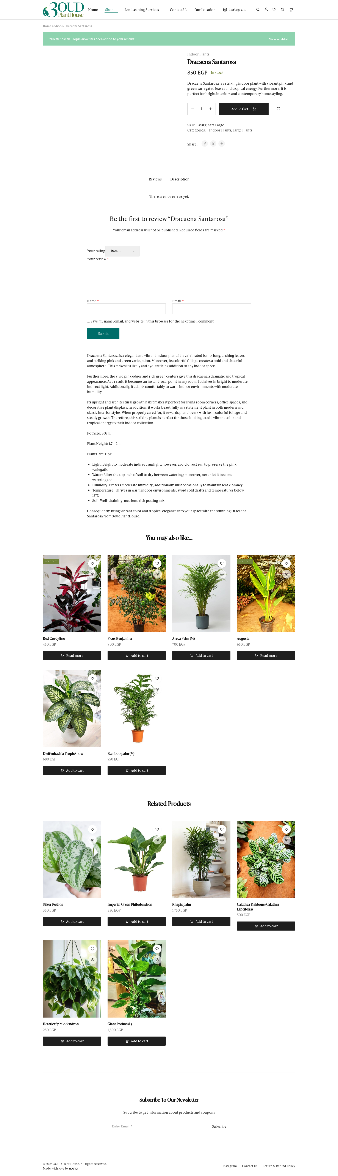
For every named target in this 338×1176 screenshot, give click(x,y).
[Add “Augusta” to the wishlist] (286, 563)
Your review (98, 258)
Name (93, 300)
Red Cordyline (54, 638)
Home (93, 9)
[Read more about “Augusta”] (266, 655)
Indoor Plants (198, 54)
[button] (137, 655)
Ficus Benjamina (120, 638)
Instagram (230, 1167)
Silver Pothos (53, 905)
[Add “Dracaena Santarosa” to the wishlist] (281, 108)
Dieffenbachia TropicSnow (63, 753)
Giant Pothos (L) (120, 1024)
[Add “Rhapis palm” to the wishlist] (222, 829)
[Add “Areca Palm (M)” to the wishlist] (222, 563)
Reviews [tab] (155, 179)
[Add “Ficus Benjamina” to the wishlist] (157, 563)
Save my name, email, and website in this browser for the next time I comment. (152, 321)
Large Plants (242, 130)
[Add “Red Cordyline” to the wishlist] (92, 563)
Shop (58, 26)
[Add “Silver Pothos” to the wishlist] (92, 829)
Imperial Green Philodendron (130, 905)
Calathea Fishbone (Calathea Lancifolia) (258, 907)
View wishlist (279, 39)
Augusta (243, 638)
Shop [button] (109, 9)
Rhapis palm (181, 905)
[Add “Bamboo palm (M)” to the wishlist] (157, 678)
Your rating (96, 250)
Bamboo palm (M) (121, 753)
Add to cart (244, 108)
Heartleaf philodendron (61, 1024)
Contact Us (178, 9)
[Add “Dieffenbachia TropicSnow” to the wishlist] (92, 678)
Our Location (205, 9)
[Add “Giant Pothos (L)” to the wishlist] (157, 949)
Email (178, 300)
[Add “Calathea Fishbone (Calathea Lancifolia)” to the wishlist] (286, 829)
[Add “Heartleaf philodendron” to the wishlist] (92, 949)
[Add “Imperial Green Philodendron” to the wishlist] (157, 829)
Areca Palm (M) (183, 638)
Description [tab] (179, 179)
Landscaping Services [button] (142, 9)
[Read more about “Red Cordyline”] (72, 655)
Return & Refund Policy (279, 1167)
